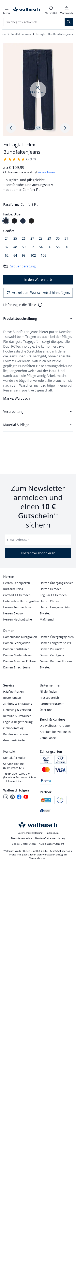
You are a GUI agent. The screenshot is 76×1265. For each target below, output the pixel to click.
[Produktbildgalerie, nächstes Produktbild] (65, 128)
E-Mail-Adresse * (18, 540)
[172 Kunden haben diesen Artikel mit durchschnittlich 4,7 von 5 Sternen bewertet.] (19, 159)
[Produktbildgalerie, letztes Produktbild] (11, 128)
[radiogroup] (38, 218)
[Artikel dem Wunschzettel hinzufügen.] (38, 292)
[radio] (6, 221)
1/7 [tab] (38, 128)
